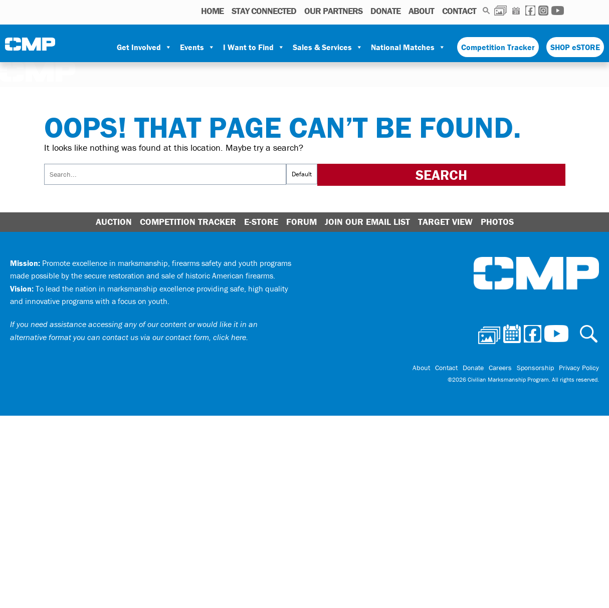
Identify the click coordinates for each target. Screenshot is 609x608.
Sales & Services (328, 47)
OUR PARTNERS (333, 11)
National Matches (408, 47)
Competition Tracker (498, 47)
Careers (500, 367)
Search (486, 10)
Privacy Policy (579, 367)
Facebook (530, 10)
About (421, 11)
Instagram (543, 10)
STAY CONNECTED (264, 11)
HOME (212, 11)
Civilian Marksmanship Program (30, 48)
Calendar (516, 10)
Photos (500, 10)
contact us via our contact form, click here (174, 337)
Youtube (557, 10)
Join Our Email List (367, 221)
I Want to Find (254, 47)
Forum (301, 221)
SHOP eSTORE (575, 47)
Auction (114, 221)
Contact (459, 11)
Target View (445, 221)
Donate (385, 11)
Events (197, 47)
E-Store (261, 221)
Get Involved (144, 47)
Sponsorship (535, 367)
